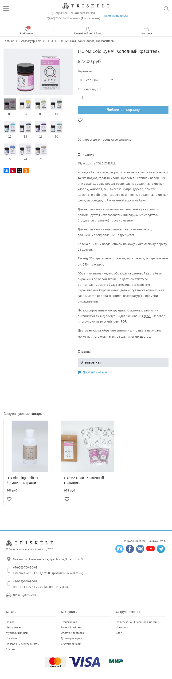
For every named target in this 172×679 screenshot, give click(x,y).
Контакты (122, 627)
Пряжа (10, 622)
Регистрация (69, 622)
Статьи (10, 649)
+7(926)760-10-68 (56, 18)
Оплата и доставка (72, 633)
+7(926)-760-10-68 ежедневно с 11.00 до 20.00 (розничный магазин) (48, 570)
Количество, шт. (90, 89)
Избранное (26, 33)
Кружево (11, 638)
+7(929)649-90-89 (60, 13)
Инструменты (14, 627)
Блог (119, 633)
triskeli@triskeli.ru (115, 15)
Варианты (85, 71)
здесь (147, 316)
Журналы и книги (17, 633)
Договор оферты (71, 638)
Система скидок (71, 644)
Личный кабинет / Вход (88, 33)
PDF (123, 321)
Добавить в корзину (123, 109)
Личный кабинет (71, 627)
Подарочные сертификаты (22, 644)
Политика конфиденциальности (136, 622)
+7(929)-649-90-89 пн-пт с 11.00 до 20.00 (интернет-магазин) (42, 584)
